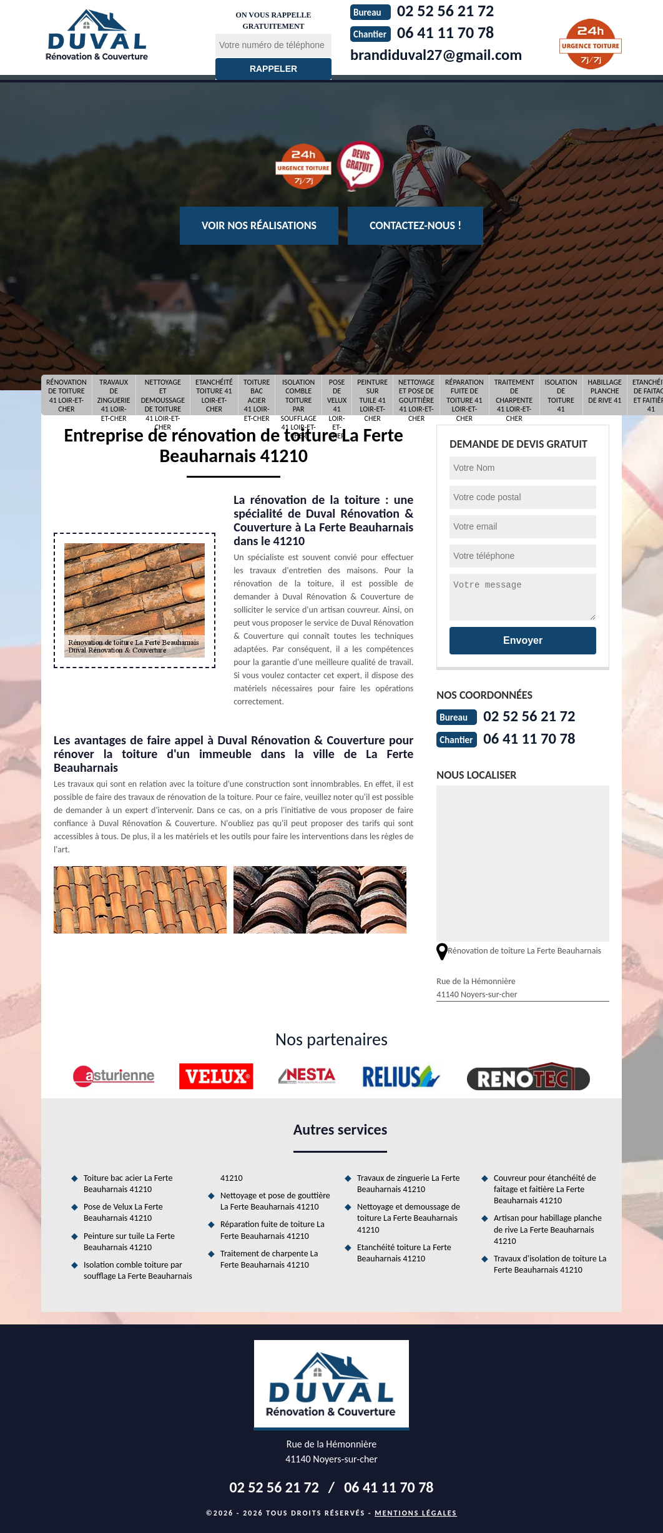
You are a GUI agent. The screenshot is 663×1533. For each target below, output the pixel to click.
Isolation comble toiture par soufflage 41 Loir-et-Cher (298, 395)
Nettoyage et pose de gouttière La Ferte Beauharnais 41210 (275, 1200)
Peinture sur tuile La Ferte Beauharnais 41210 (129, 1240)
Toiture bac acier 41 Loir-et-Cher (256, 395)
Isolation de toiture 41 (561, 395)
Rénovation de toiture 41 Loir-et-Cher (66, 395)
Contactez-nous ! (415, 225)
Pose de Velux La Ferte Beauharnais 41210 (123, 1211)
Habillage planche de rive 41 (605, 391)
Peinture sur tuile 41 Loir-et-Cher (372, 395)
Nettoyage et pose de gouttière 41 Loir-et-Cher (416, 395)
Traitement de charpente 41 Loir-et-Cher (514, 395)
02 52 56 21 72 (531, 716)
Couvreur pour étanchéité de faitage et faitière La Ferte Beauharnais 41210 (545, 1188)
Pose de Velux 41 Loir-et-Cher (336, 395)
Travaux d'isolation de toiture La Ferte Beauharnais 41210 (550, 1263)
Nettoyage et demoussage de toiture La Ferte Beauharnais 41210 (408, 1216)
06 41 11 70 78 (531, 737)
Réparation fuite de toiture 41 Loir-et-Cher (464, 395)
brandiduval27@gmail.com (440, 54)
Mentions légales (416, 1511)
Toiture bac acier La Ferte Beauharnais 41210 (128, 1182)
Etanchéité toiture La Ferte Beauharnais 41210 (404, 1252)
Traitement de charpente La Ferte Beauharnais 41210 (269, 1258)
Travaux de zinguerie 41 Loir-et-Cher (113, 395)
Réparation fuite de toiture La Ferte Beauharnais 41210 (272, 1229)
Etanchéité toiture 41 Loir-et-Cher (214, 395)
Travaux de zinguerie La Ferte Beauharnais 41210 (408, 1182)
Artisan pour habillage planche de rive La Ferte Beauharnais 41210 (548, 1228)
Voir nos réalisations (259, 225)
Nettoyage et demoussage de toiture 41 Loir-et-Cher (163, 395)
